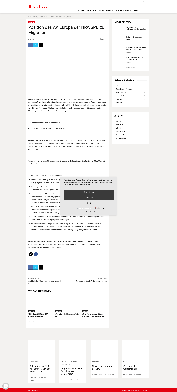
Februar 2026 (120, 131)
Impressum (82, 212)
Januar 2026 (120, 135)
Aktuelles (31, 311)
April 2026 (119, 125)
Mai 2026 (119, 121)
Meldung (35, 17)
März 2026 (119, 128)
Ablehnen (89, 197)
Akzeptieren (89, 192)
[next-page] (33, 321)
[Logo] (48, 8)
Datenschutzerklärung (91, 212)
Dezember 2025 (121, 138)
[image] (42, 349)
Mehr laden (130, 68)
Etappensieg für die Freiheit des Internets (91, 281)
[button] (146, 10)
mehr (89, 203)
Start (29, 17)
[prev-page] (29, 321)
